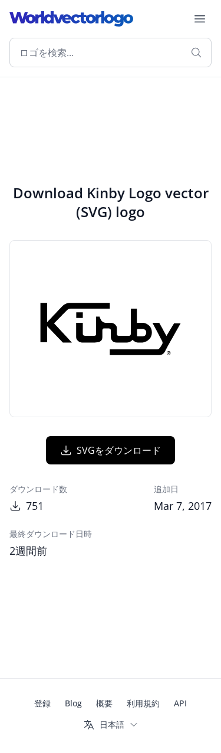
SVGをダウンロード (110, 450)
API (180, 703)
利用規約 (143, 703)
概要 (104, 703)
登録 (42, 703)
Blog (73, 703)
